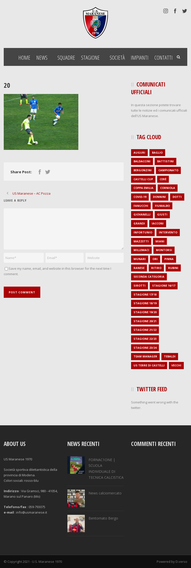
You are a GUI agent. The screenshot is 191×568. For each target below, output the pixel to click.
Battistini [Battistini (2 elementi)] (165, 161)
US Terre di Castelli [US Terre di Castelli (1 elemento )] (149, 365)
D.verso (181, 561)
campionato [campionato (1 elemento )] (168, 170)
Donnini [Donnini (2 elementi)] (159, 197)
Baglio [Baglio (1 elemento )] (157, 152)
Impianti (139, 57)
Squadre (66, 57)
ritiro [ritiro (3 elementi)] (156, 268)
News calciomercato (105, 493)
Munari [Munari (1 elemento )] (140, 259)
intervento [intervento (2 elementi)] (168, 232)
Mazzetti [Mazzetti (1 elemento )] (141, 241)
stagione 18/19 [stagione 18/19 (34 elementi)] (145, 303)
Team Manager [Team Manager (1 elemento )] (145, 356)
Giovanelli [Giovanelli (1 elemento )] (142, 214)
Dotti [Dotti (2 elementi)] (177, 197)
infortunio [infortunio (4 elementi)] (143, 232)
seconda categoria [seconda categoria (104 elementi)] (149, 276)
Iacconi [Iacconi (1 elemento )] (158, 223)
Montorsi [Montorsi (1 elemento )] (164, 250)
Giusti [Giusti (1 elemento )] (162, 214)
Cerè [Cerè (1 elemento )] (163, 179)
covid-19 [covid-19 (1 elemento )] (140, 197)
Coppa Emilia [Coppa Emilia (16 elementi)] (143, 188)
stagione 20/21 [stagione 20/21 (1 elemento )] (145, 321)
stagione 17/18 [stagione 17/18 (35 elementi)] (145, 294)
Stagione (90, 57)
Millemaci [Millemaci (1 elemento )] (141, 250)
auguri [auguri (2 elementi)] (139, 152)
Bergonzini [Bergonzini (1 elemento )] (143, 170)
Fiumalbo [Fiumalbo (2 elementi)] (162, 206)
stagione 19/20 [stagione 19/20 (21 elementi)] (145, 312)
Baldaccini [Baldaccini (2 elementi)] (142, 161)
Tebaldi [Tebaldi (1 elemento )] (170, 356)
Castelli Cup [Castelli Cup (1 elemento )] (143, 179)
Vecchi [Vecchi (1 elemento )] (176, 365)
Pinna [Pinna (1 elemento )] (169, 259)
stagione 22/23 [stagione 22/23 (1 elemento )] (145, 339)
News (42, 57)
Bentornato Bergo (103, 518)
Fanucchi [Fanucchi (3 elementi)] (141, 206)
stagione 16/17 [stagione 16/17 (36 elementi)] (163, 285)
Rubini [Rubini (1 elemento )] (173, 268)
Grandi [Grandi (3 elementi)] (139, 223)
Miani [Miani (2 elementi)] (159, 241)
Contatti (163, 57)
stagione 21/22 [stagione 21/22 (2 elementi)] (145, 330)
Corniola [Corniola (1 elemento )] (167, 188)
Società (117, 57)
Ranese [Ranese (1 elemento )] (139, 268)
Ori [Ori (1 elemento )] (155, 259)
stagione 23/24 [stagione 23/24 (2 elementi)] (145, 348)
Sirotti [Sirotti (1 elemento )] (139, 285)
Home (24, 57)
